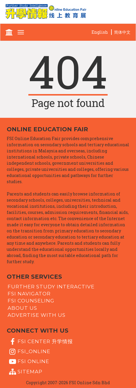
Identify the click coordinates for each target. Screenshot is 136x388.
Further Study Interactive (51, 286)
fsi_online (29, 352)
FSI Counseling (31, 301)
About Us (22, 308)
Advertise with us (37, 315)
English (100, 32)
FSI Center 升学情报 (40, 342)
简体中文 (122, 32)
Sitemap (25, 372)
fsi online (28, 362)
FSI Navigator (29, 294)
